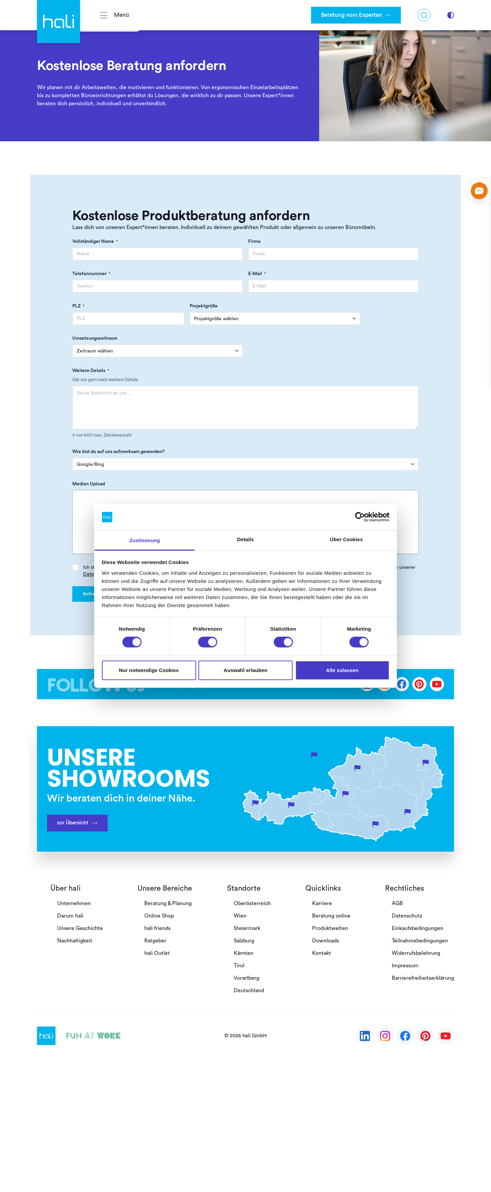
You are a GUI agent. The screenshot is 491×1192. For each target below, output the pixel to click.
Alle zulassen (342, 670)
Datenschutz (407, 916)
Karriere (322, 903)
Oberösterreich (252, 903)
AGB (397, 903)
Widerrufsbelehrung (416, 953)
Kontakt (321, 953)
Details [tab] (245, 539)
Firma (254, 241)
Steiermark (247, 928)
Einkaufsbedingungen (417, 928)
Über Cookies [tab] (346, 539)
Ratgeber (155, 940)
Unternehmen (74, 903)
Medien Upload (88, 484)
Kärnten (243, 953)
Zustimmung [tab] (144, 540)
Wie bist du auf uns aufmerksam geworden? (118, 451)
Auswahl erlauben (245, 670)
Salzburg (244, 940)
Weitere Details (90, 371)
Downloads (325, 940)
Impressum (405, 965)
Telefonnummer (91, 274)
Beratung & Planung (168, 903)
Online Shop (159, 916)
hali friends (157, 928)
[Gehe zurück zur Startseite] (58, 15)
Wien (240, 916)
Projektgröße (204, 306)
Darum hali (70, 916)
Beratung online (331, 916)
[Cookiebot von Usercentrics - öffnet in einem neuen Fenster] (360, 517)
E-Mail (257, 274)
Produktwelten (330, 928)
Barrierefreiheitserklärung (423, 978)
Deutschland (249, 990)
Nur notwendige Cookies (149, 670)
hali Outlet (157, 953)
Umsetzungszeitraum (94, 338)
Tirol (239, 965)
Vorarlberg (246, 978)
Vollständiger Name (95, 242)
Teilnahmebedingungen (420, 940)
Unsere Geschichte (80, 928)
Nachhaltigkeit (74, 940)
